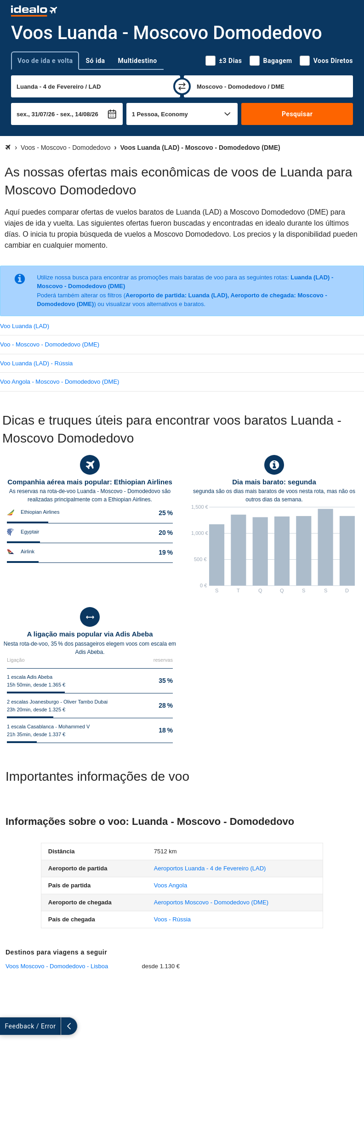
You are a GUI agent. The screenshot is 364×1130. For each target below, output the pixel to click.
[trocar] (182, 86)
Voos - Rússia (172, 919)
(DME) (211, 902)
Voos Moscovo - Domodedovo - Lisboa (57, 966)
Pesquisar (297, 114)
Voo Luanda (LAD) (24, 326)
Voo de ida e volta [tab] (45, 60)
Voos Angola (170, 885)
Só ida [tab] (95, 60)
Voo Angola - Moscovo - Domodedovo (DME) (59, 381)
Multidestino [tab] (137, 60)
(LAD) (210, 868)
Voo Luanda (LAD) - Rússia (36, 363)
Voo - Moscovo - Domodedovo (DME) (49, 344)
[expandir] (8, 1026)
